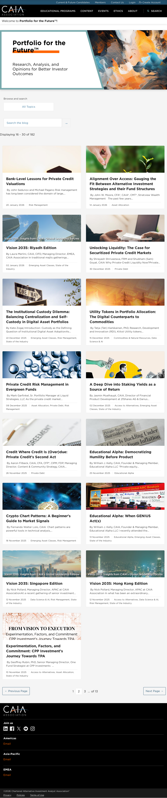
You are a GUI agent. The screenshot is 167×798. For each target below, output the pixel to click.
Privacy (7, 795)
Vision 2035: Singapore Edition (34, 583)
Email (7, 743)
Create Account (151, 2)
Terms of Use (37, 795)
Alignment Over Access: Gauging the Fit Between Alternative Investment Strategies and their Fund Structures (123, 184)
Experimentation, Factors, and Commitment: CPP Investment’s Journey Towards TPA (34, 651)
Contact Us (117, 2)
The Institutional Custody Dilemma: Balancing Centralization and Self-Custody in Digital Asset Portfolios (38, 317)
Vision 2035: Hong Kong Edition (118, 583)
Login (132, 2)
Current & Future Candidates (73, 2)
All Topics (28, 106)
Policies (21, 795)
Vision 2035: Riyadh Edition (31, 248)
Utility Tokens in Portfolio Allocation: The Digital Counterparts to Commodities (123, 317)
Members (100, 2)
